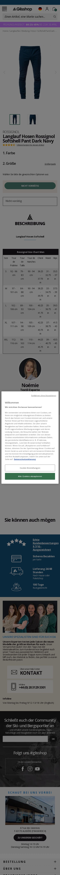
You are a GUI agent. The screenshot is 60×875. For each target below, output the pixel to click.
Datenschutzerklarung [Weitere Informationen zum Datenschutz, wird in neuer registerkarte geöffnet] (25, 459)
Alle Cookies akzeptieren (30, 476)
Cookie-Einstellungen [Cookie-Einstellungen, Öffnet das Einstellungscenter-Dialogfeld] (30, 468)
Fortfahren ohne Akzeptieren (43, 395)
